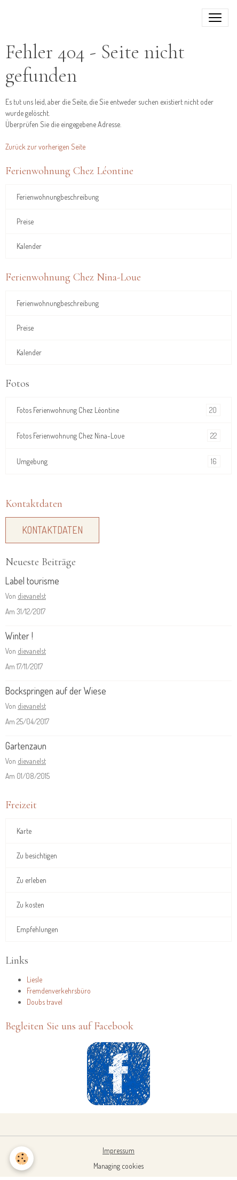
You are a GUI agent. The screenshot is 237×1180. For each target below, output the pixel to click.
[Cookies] (22, 1158)
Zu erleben (31, 880)
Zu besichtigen (37, 855)
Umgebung (118, 461)
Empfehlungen (37, 929)
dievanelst (32, 595)
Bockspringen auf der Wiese (55, 691)
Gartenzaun (25, 746)
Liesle (34, 979)
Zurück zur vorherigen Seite (45, 146)
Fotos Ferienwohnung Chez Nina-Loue (118, 435)
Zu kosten (30, 904)
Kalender (29, 246)
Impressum (118, 1150)
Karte (24, 830)
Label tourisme (32, 581)
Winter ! (19, 636)
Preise (25, 221)
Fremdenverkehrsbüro (59, 990)
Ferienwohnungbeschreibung (58, 196)
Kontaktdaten (52, 530)
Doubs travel (44, 1001)
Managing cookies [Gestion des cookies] (118, 1165)
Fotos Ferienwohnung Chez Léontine (118, 410)
